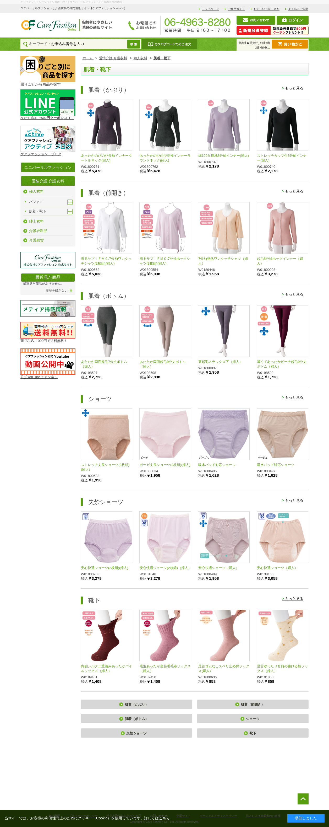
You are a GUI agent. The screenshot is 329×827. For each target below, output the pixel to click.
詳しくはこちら (157, 818)
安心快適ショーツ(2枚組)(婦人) (104, 568)
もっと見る (292, 88)
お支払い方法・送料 (266, 8)
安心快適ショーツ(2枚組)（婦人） (165, 568)
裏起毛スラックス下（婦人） (220, 362)
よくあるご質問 (298, 8)
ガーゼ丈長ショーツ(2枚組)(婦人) (165, 465)
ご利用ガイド (236, 8)
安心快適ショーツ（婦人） (218, 568)
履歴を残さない (57, 290)
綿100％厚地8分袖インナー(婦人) (223, 156)
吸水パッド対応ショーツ (217, 465)
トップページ (210, 8)
